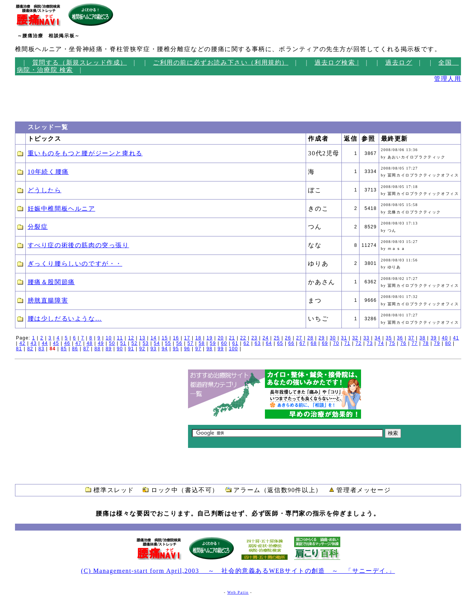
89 (109, 348)
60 (224, 343)
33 (366, 338)
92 (142, 348)
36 (400, 338)
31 (344, 338)
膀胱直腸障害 (48, 300)
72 (359, 343)
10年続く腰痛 (48, 171)
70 (336, 343)
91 (131, 348)
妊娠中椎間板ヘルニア (61, 208)
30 (333, 338)
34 (377, 338)
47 (78, 343)
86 (75, 348)
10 (109, 338)
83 (41, 348)
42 (22, 343)
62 (246, 343)
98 (209, 348)
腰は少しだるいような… (65, 318)
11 (120, 338)
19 (209, 338)
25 (277, 338)
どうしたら (45, 190)
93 (153, 348)
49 (101, 343)
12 (131, 338)
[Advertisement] (38, 99)
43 (34, 343)
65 (280, 343)
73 (370, 343)
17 (187, 338)
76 (403, 343)
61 (235, 343)
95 (176, 348)
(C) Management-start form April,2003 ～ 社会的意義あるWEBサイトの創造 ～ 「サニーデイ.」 (238, 570)
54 (157, 343)
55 (168, 343)
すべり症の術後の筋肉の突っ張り (78, 245)
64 (269, 343)
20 (221, 338)
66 (291, 343)
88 (98, 348)
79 (437, 343)
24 (266, 338)
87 (86, 348)
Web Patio (238, 592)
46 (67, 343)
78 (426, 343)
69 (325, 343)
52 (134, 343)
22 (243, 338)
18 (198, 338)
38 (422, 338)
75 (392, 343)
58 (202, 343)
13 (142, 338)
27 (299, 338)
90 (120, 348)
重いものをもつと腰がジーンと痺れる (85, 153)
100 (233, 348)
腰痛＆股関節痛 (51, 282)
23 (254, 338)
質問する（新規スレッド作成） (79, 62)
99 (221, 348)
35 (389, 338)
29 (322, 338)
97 (198, 348)
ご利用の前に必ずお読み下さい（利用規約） (220, 62)
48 (90, 343)
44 (45, 343)
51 (123, 343)
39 (434, 338)
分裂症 (38, 226)
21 (232, 338)
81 (19, 348)
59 (213, 343)
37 (411, 338)
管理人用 (447, 78)
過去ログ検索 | (337, 62)
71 (347, 343)
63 (258, 343)
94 (164, 348)
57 (191, 343)
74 (381, 343)
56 (179, 343)
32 (355, 338)
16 (176, 338)
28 (310, 338)
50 (112, 343)
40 (445, 338)
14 (153, 338)
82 (30, 348)
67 (303, 343)
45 (56, 343)
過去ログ (398, 62)
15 (165, 338)
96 (187, 348)
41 (456, 338)
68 (314, 343)
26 (288, 338)
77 (414, 343)
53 (146, 343)
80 (448, 343)
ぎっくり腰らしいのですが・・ (75, 263)
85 (64, 348)
